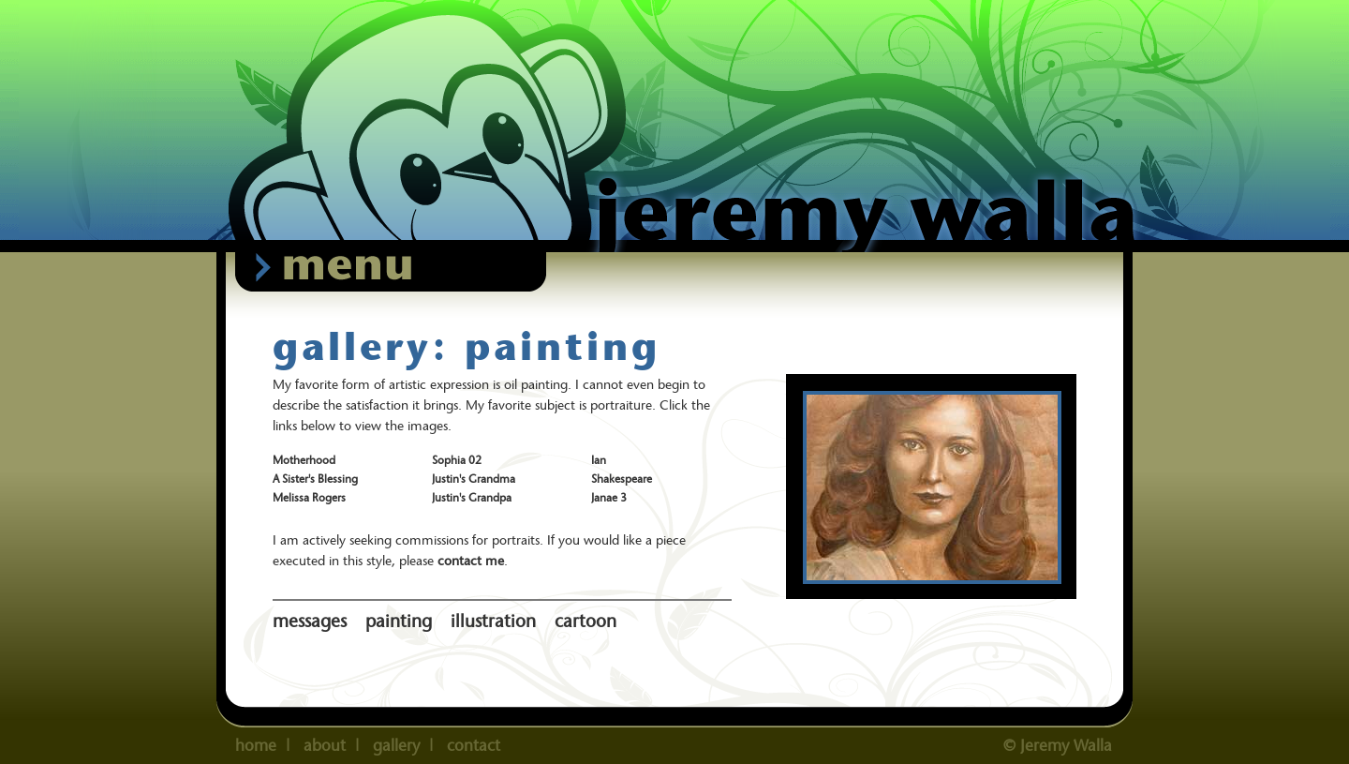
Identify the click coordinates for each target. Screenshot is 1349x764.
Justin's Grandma (473, 479)
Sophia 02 (457, 460)
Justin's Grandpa (471, 497)
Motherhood (304, 460)
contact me (470, 560)
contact (473, 745)
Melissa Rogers (309, 497)
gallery (396, 745)
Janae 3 (609, 497)
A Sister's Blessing (315, 479)
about (325, 745)
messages (310, 621)
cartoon (585, 621)
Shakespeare (621, 479)
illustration (493, 621)
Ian (598, 460)
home (255, 745)
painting (398, 621)
